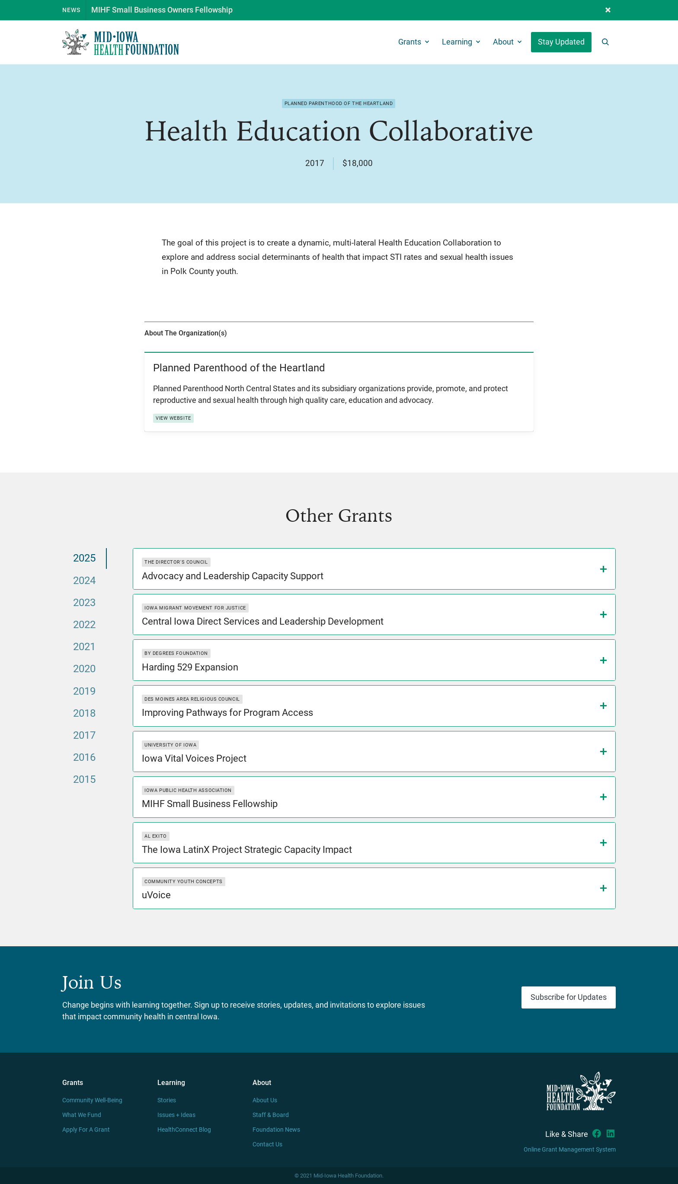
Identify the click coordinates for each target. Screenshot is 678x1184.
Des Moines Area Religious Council (192, 699)
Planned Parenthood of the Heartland (339, 103)
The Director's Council (176, 562)
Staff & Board (271, 1115)
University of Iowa (170, 745)
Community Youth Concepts (183, 881)
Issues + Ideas (176, 1115)
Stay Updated (561, 42)
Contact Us (267, 1144)
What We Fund (81, 1115)
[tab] (84, 558)
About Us (265, 1100)
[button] (608, 10)
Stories (166, 1100)
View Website (173, 418)
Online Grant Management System (570, 1149)
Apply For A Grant (86, 1129)
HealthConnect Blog (184, 1129)
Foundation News (276, 1129)
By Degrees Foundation (176, 653)
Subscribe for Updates (569, 997)
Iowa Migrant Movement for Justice (195, 608)
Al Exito (155, 836)
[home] (120, 42)
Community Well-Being (92, 1100)
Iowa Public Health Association (188, 790)
